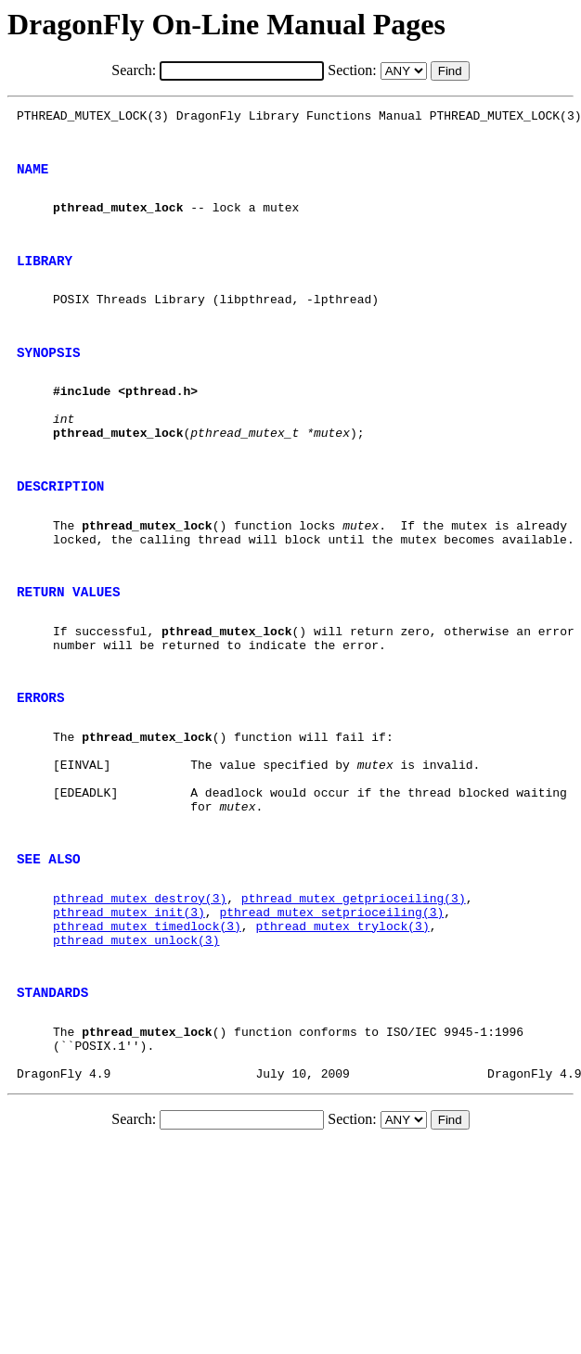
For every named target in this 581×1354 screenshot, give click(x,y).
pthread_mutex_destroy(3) (139, 1006)
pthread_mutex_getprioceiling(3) (353, 1006)
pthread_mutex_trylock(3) (342, 1039)
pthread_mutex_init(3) (129, 1023)
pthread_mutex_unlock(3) (136, 1056)
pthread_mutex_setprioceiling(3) (331, 1023)
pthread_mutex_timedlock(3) (147, 1039)
